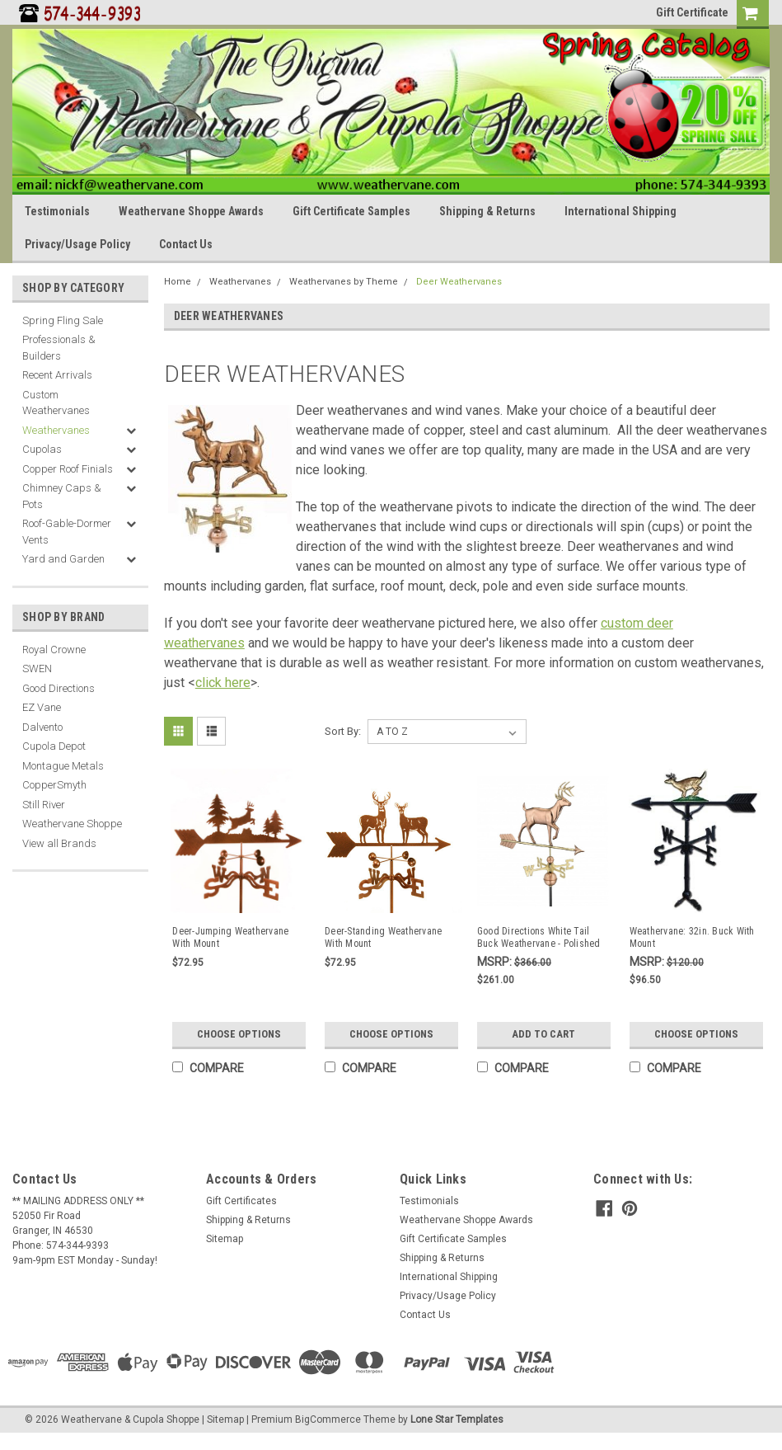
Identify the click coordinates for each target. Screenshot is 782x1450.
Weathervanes (56, 430)
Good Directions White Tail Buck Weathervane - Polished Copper (539, 937)
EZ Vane (41, 707)
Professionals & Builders (59, 347)
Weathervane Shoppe (72, 823)
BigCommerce (328, 1419)
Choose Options (239, 1034)
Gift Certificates (241, 1201)
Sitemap (224, 1239)
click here (223, 682)
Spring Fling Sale (62, 320)
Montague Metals (63, 766)
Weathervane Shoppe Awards (191, 211)
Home (177, 281)
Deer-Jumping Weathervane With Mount (230, 937)
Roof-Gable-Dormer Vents (66, 531)
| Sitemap (223, 1419)
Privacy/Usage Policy (77, 244)
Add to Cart (543, 1034)
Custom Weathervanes (56, 402)
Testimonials (57, 211)
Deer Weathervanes (459, 281)
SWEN (37, 668)
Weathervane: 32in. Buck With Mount (692, 937)
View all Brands (59, 843)
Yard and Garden (63, 559)
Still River (43, 804)
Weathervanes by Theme (343, 281)
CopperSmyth (54, 785)
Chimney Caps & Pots (61, 496)
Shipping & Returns (487, 211)
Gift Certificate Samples (351, 211)
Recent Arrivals (57, 375)
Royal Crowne (54, 649)
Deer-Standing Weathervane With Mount (383, 937)
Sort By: (343, 731)
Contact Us (186, 244)
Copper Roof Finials (67, 469)
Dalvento (42, 727)
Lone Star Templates (456, 1419)
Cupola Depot (54, 746)
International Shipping (620, 211)
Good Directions (58, 688)
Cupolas (42, 449)
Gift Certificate (692, 12)
